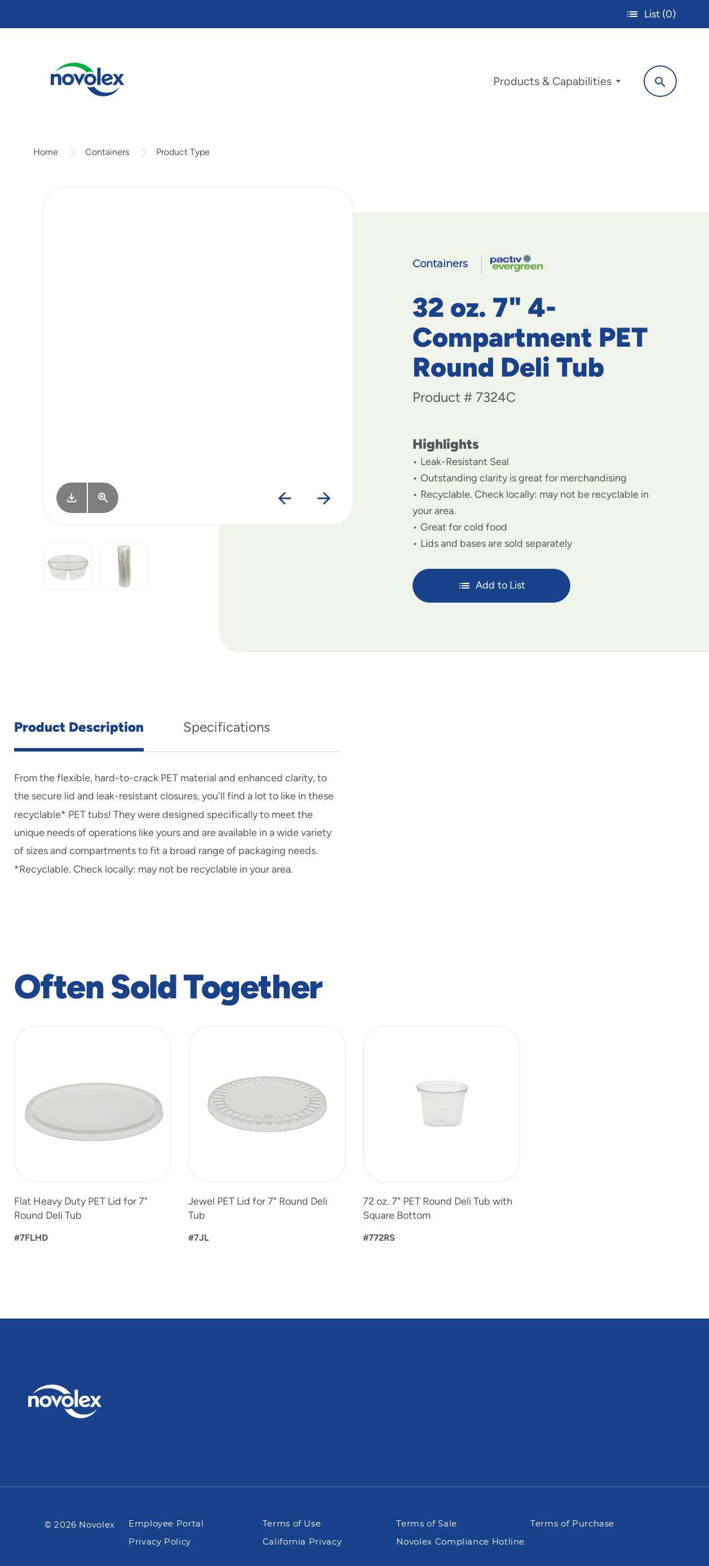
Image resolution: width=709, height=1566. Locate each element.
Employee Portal (166, 1524)
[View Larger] (103, 500)
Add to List (492, 588)
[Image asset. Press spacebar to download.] (71, 500)
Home (45, 154)
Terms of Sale (426, 1524)
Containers (107, 154)
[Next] (323, 501)
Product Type (183, 154)
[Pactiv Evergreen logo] (87, 1401)
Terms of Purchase (572, 1524)
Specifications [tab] (226, 729)
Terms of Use (292, 1524)
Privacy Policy (159, 1542)
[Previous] (284, 501)
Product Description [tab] (79, 729)
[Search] (658, 80)
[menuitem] (555, 83)
